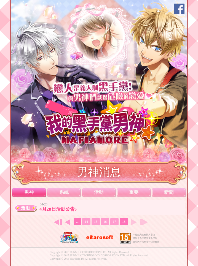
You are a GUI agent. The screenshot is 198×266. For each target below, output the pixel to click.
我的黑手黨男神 (102, 121)
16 (105, 222)
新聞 (168, 192)
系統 (64, 192)
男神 (29, 192)
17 (114, 222)
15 (95, 222)
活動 (98, 192)
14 (86, 222)
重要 (133, 192)
